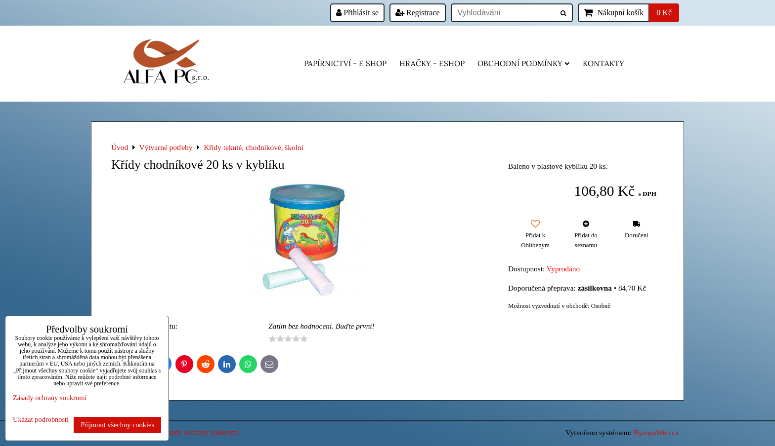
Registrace (417, 12)
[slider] (288, 339)
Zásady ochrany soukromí (199, 432)
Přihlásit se (357, 12)
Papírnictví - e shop (345, 63)
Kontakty (603, 63)
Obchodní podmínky (523, 63)
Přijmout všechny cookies (117, 425)
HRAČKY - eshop (432, 63)
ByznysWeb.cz (656, 432)
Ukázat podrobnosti (41, 419)
